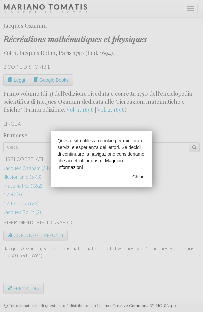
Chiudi (139, 176)
